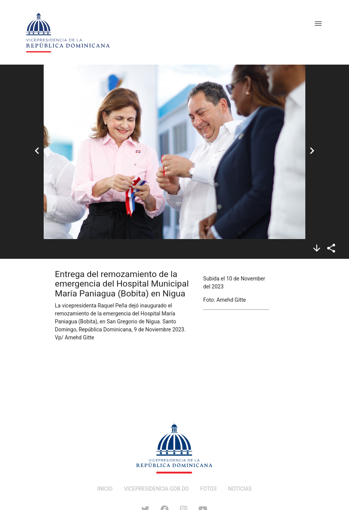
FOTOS (208, 489)
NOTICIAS (240, 489)
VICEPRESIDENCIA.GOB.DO (156, 489)
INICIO (104, 489)
